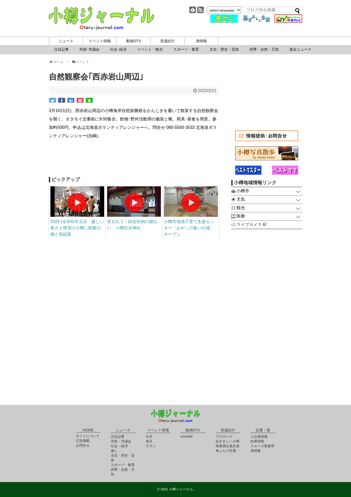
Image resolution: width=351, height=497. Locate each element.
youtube (187, 436)
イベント (81, 62)
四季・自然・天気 (264, 49)
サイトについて (88, 436)
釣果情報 (257, 441)
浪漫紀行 (167, 41)
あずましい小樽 (227, 441)
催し (114, 451)
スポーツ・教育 (186, 49)
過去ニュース (300, 49)
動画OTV (133, 41)
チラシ (151, 446)
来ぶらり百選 (226, 451)
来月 (149, 441)
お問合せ (83, 445)
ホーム (58, 62)
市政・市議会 (121, 441)
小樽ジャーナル (101, 18)
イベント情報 (100, 41)
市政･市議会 (89, 49)
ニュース (66, 41)
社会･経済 (118, 49)
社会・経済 (119, 446)
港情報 (201, 41)
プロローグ (224, 436)
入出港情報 (259, 436)
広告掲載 (83, 441)
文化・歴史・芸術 (224, 49)
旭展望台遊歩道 (227, 446)
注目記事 (61, 49)
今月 (149, 436)
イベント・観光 (150, 49)
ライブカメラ (251, 224)
